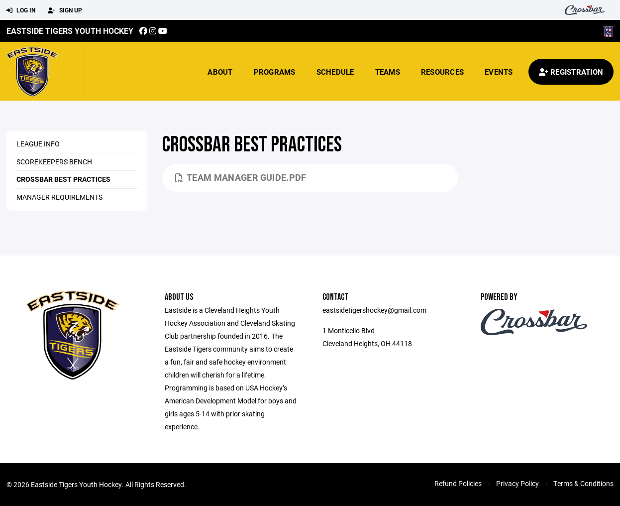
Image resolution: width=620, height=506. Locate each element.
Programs (275, 72)
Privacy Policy (517, 483)
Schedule (335, 72)
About (219, 72)
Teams (387, 72)
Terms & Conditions (583, 483)
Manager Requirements (59, 197)
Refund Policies (458, 483)
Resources (442, 72)
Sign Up (65, 10)
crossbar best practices (63, 179)
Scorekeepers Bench (54, 161)
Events (499, 72)
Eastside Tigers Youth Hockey (69, 30)
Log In (20, 10)
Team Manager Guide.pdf (241, 177)
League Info (38, 143)
